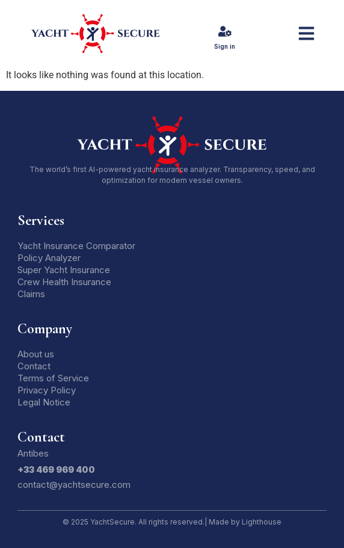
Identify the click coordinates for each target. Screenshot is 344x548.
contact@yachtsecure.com (74, 484)
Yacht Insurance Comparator (76, 245)
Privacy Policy (46, 390)
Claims (31, 294)
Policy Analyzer (49, 257)
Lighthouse (261, 521)
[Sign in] (225, 31)
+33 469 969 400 (56, 469)
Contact (34, 366)
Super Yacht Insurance (63, 270)
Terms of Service (53, 378)
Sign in (224, 46)
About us (35, 354)
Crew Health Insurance (64, 282)
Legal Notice (43, 402)
